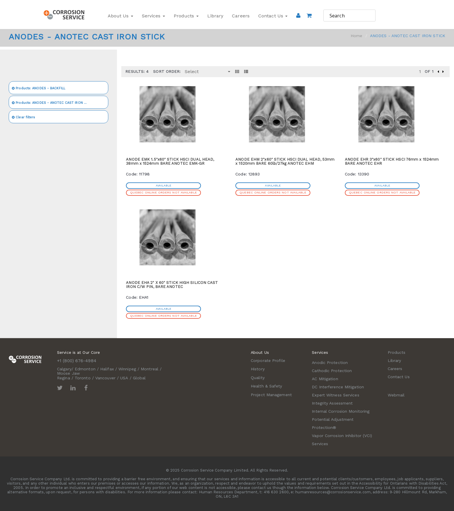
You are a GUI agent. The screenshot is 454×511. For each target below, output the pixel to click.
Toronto (83, 378)
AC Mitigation (325, 378)
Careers (241, 16)
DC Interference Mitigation (338, 387)
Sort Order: (167, 71)
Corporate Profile (268, 360)
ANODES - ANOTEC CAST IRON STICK (53, 103)
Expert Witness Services (335, 395)
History (258, 369)
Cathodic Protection (332, 370)
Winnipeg (127, 369)
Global (139, 378)
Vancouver (105, 378)
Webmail (396, 395)
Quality (258, 377)
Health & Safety (266, 386)
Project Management (271, 394)
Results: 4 (137, 71)
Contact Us (273, 16)
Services (153, 16)
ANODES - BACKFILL (38, 88)
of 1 (429, 71)
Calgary (64, 369)
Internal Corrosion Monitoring (340, 411)
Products (186, 16)
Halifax (107, 369)
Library (215, 16)
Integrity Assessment (332, 403)
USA (124, 378)
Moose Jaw (68, 373)
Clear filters (23, 117)
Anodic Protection (330, 362)
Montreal (149, 369)
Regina (63, 378)
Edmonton (85, 369)
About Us (120, 16)
